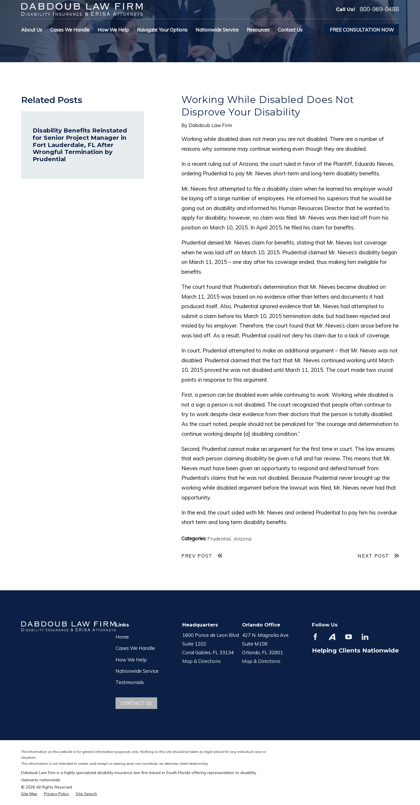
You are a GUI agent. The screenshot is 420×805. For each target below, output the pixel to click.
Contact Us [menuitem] (290, 30)
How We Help (131, 660)
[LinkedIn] (365, 636)
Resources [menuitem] (258, 30)
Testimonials (130, 682)
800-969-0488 (379, 9)
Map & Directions (201, 661)
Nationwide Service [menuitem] (217, 30)
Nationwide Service (137, 671)
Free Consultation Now (362, 30)
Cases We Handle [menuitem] (70, 30)
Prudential (219, 539)
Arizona (242, 539)
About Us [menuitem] (31, 30)
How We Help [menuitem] (113, 30)
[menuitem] (29, 793)
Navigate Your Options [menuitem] (162, 30)
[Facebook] (315, 636)
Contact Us (136, 703)
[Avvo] (332, 636)
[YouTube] (348, 636)
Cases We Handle (135, 648)
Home (122, 637)
